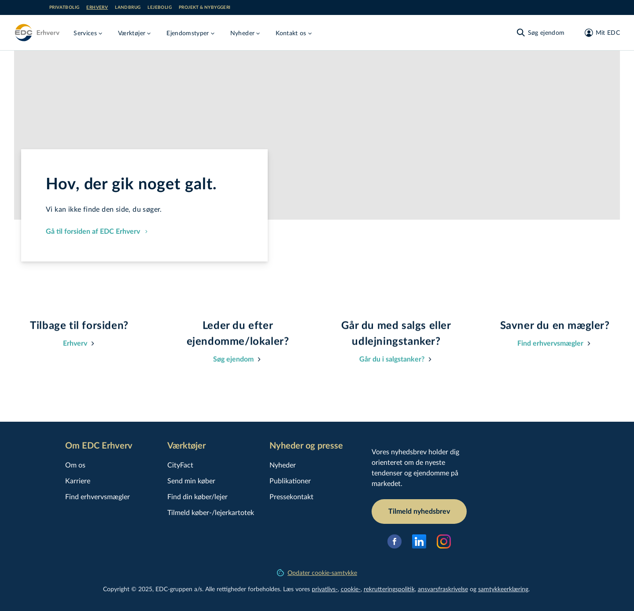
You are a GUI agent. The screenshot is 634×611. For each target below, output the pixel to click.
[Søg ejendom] (540, 32)
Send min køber (191, 480)
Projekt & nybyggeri (205, 7)
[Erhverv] (36, 32)
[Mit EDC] (599, 32)
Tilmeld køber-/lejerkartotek (210, 512)
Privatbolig (64, 7)
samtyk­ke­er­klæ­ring (503, 589)
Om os (75, 464)
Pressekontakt (291, 496)
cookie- (351, 589)
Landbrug (127, 7)
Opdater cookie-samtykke (317, 572)
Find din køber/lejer (197, 496)
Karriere (77, 480)
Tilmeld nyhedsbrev (419, 511)
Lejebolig (159, 7)
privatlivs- (325, 589)
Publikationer (290, 480)
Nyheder (282, 464)
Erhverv (97, 7)
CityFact (180, 464)
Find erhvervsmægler (97, 496)
